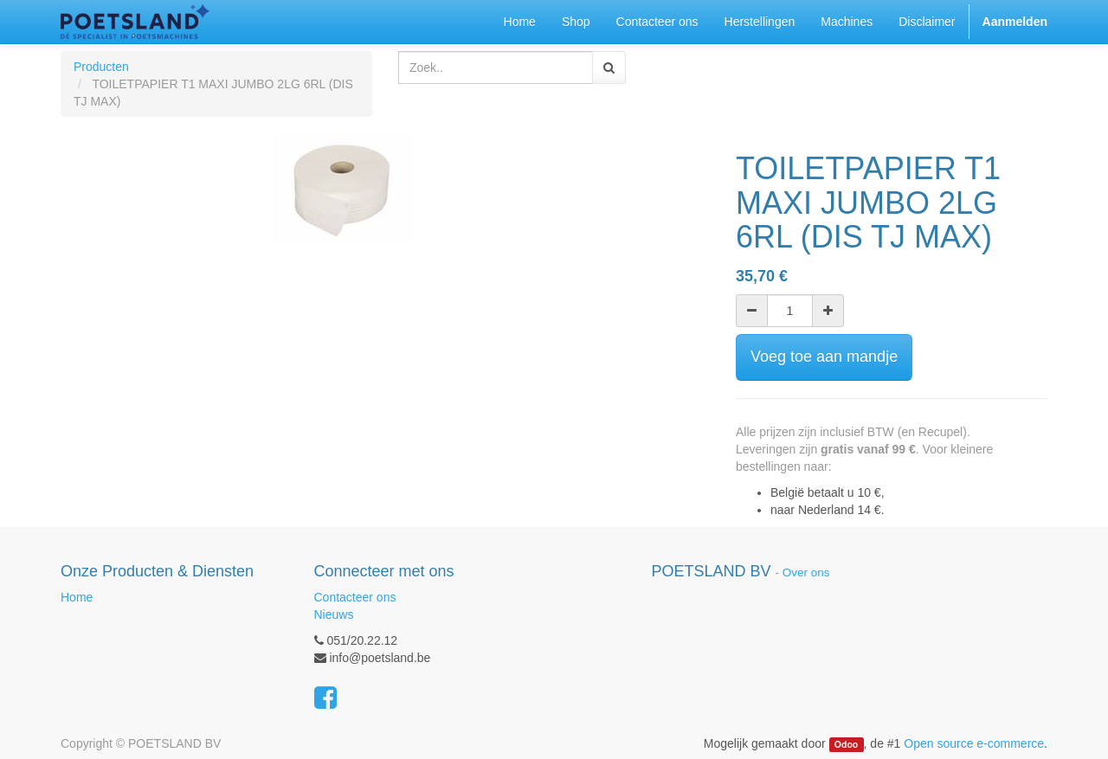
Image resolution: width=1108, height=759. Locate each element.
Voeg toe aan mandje (824, 356)
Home (77, 597)
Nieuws (334, 614)
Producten (101, 67)
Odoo (846, 744)
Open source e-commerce (974, 743)
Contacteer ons (355, 597)
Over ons (806, 572)
